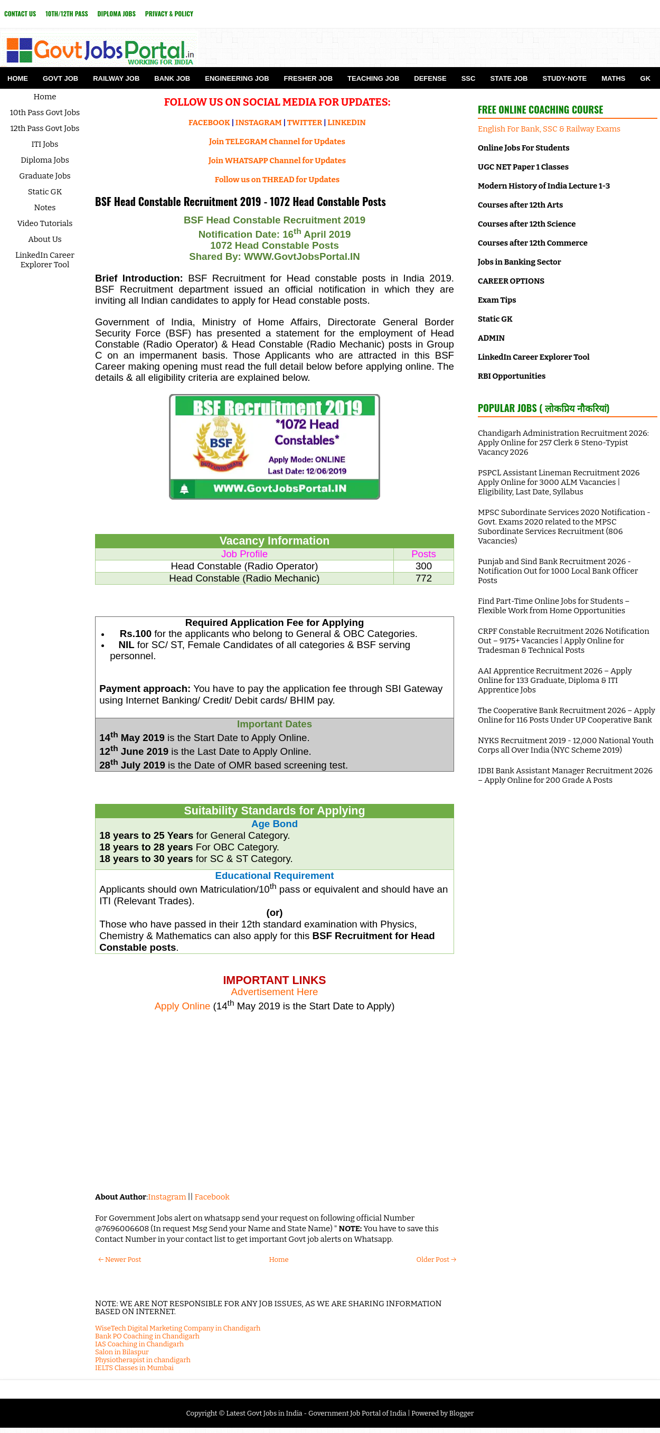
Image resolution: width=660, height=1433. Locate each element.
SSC (468, 78)
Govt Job (60, 78)
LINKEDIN (346, 122)
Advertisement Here (274, 991)
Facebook (212, 1197)
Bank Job (172, 78)
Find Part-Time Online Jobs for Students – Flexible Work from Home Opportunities (554, 605)
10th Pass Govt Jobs (45, 112)
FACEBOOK (209, 122)
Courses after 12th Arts (520, 205)
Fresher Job (308, 78)
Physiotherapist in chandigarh (143, 1360)
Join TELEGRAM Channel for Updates (277, 141)
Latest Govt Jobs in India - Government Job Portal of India (316, 1413)
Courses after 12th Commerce (533, 243)
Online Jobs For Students (524, 148)
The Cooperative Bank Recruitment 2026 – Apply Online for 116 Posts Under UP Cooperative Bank (566, 715)
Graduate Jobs (45, 176)
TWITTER (304, 122)
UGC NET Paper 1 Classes (523, 167)
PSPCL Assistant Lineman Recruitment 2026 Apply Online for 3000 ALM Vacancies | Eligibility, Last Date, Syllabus (559, 482)
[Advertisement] (274, 1107)
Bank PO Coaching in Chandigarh (147, 1336)
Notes (45, 207)
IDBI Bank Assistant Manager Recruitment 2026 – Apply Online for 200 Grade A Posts (565, 775)
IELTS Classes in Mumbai (134, 1368)
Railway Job (116, 78)
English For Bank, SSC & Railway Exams (549, 129)
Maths (613, 78)
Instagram (167, 1197)
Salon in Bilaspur (122, 1352)
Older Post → (436, 1259)
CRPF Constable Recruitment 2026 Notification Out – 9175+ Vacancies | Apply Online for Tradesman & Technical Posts (563, 640)
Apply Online (183, 1005)
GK (645, 78)
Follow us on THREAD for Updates (277, 179)
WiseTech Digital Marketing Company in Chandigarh (177, 1328)
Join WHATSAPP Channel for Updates (277, 160)
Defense (430, 78)
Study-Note (564, 78)
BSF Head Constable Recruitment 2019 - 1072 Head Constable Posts (240, 201)
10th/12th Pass (66, 13)
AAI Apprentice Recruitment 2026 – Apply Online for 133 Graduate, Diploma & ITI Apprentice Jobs (555, 680)
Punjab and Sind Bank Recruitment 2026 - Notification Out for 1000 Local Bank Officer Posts (558, 571)
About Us (45, 239)
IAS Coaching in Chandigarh (139, 1344)
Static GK (45, 191)
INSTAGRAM (258, 122)
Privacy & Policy (169, 13)
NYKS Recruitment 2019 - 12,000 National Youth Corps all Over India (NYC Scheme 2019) (566, 745)
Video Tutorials (45, 223)
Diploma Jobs (117, 13)
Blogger (461, 1413)
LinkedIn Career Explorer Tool (44, 259)
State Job (508, 78)
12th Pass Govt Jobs (44, 128)
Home (17, 78)
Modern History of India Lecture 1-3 (544, 186)
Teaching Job (373, 78)
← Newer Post (119, 1259)
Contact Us (20, 13)
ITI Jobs (45, 144)
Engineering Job (237, 78)
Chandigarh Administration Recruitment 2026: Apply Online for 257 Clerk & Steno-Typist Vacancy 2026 (563, 442)
